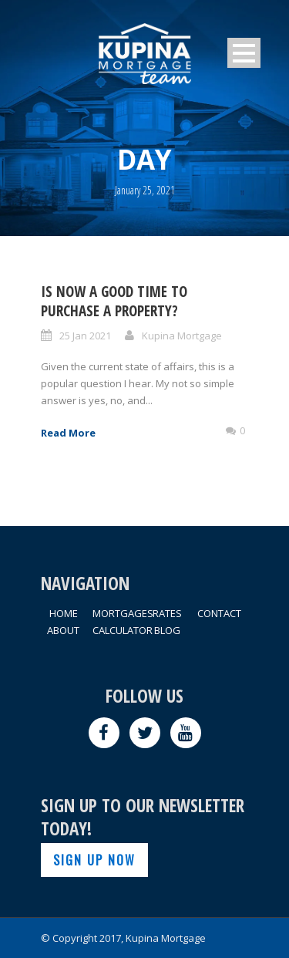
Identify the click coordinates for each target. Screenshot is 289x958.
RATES (167, 613)
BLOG (167, 630)
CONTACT (219, 613)
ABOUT (63, 630)
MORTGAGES (122, 613)
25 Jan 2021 (85, 335)
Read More (68, 433)
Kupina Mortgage (182, 335)
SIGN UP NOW (94, 860)
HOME (63, 613)
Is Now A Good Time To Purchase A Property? (114, 301)
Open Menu (243, 53)
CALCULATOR (122, 630)
